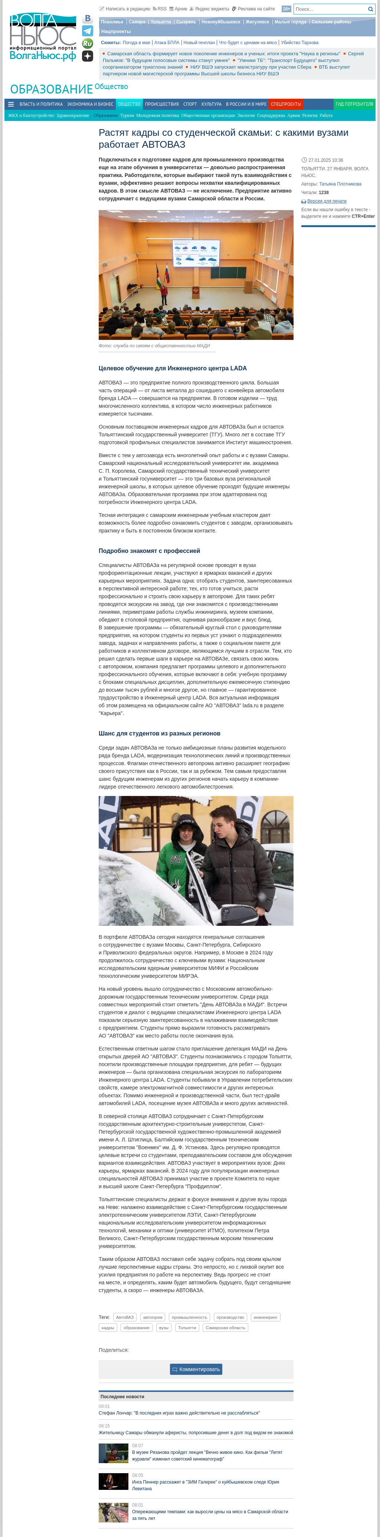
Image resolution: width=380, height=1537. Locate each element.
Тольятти (161, 21)
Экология (246, 115)
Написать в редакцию (124, 9)
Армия (293, 115)
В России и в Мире (246, 104)
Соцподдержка (271, 115)
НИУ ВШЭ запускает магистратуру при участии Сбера (251, 67)
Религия (309, 115)
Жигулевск (257, 21)
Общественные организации (208, 115)
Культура (212, 104)
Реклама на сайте (253, 9)
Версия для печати (326, 201)
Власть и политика (41, 104)
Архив (178, 9)
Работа (326, 115)
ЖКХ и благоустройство (31, 115)
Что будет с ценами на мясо (248, 42)
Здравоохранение (72, 115)
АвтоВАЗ (125, 1317)
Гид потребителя (354, 104)
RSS (160, 9)
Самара (137, 21)
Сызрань (186, 21)
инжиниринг (266, 1317)
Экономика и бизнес (90, 104)
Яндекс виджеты (209, 9)
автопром (153, 1317)
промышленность (189, 1317)
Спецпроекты (286, 104)
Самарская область (225, 1327)
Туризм (127, 115)
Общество (111, 86)
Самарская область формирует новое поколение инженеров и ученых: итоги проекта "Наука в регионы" (224, 53)
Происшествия (162, 104)
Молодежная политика (157, 115)
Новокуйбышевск (221, 21)
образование (137, 1327)
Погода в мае (136, 42)
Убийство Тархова (299, 42)
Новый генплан (199, 42)
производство (230, 1317)
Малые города (291, 21)
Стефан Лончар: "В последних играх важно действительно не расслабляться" (179, 1413)
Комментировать (196, 1369)
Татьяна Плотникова (340, 184)
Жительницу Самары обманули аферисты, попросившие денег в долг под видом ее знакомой (196, 1432)
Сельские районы (331, 21)
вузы (164, 1327)
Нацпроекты (116, 31)
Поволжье (112, 21)
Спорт (190, 104)
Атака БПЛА (167, 42)
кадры (108, 1327)
